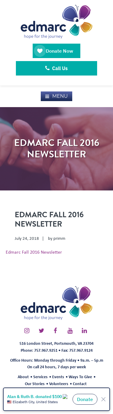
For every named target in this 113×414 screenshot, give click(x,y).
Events (58, 376)
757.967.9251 (46, 350)
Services (40, 376)
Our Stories (35, 383)
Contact (80, 383)
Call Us (56, 68)
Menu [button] (60, 96)
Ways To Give (80, 376)
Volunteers (58, 383)
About (23, 376)
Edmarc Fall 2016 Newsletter (34, 252)
